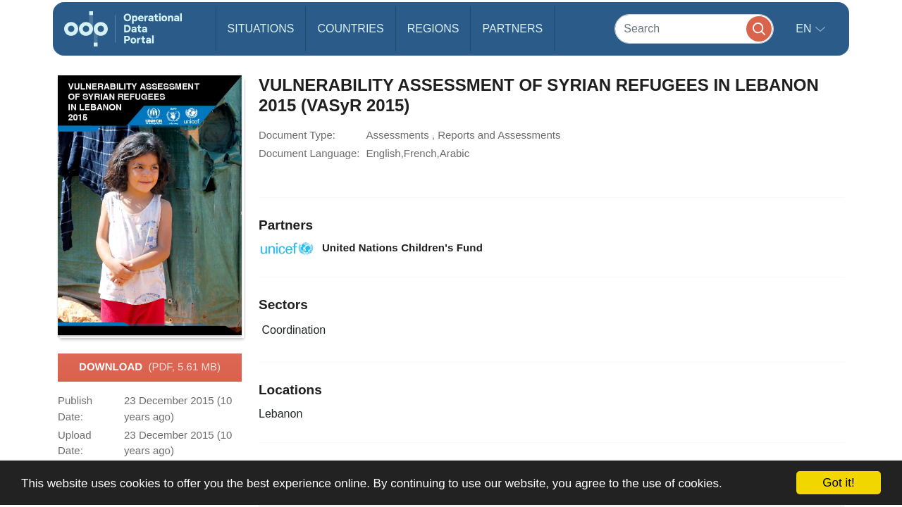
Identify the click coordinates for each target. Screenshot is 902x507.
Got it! (838, 482)
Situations (261, 29)
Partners (512, 29)
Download (150, 367)
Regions (433, 29)
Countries (350, 29)
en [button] (805, 29)
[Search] (694, 28)
